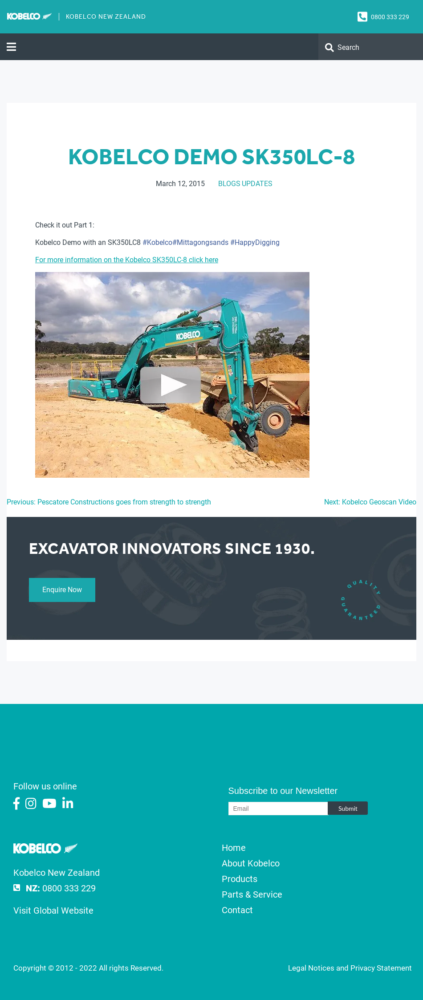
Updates (257, 183)
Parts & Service (252, 894)
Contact (237, 910)
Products (239, 879)
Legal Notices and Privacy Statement (350, 967)
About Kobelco (251, 863)
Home (234, 847)
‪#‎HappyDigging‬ (255, 242)
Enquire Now (62, 589)
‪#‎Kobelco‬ (157, 242)
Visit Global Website (53, 910)
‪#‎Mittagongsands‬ (200, 242)
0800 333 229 (390, 16)
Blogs (229, 183)
